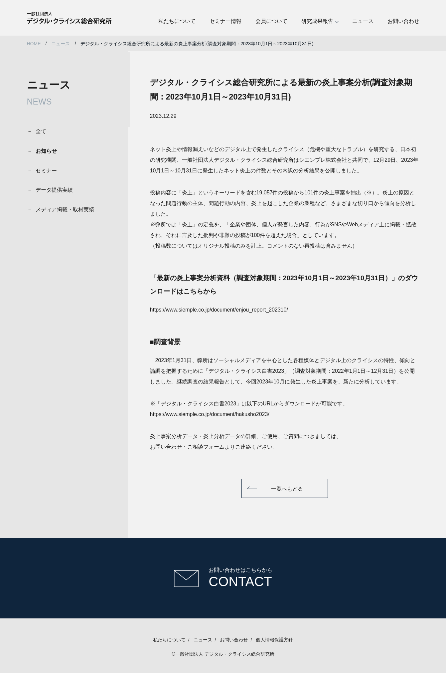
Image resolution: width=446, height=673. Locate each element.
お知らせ (46, 151)
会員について (271, 21)
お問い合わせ (403, 21)
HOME (34, 43)
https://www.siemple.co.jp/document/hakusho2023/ (209, 414)
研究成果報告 (317, 21)
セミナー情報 (225, 21)
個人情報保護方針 (274, 639)
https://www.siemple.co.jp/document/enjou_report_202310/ (219, 310)
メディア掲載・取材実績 (65, 209)
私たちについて (177, 21)
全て (41, 131)
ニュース (362, 21)
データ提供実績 (54, 190)
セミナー (46, 170)
